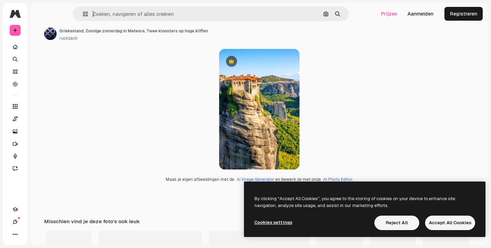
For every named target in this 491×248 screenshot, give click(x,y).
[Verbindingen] (27, 234)
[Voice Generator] (41, 156)
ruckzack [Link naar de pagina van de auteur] (121, 38)
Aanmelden (420, 14)
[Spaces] (41, 118)
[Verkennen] (41, 84)
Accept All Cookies (450, 223)
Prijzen (389, 14)
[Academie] (15, 234)
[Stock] (41, 71)
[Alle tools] (41, 106)
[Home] (41, 46)
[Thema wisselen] (40, 234)
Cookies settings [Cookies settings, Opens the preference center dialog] (273, 222)
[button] (108, 14)
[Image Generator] (41, 131)
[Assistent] (41, 168)
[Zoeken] (41, 59)
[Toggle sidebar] (67, 13)
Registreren (463, 14)
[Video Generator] (41, 143)
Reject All (397, 223)
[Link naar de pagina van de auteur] (103, 34)
